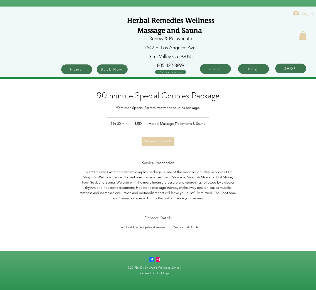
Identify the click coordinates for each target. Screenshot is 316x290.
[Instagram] (158, 259)
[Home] (76, 69)
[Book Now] (112, 69)
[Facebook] (151, 259)
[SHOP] (290, 68)
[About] (215, 69)
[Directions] (170, 72)
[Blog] (253, 69)
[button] (303, 35)
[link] (158, 141)
